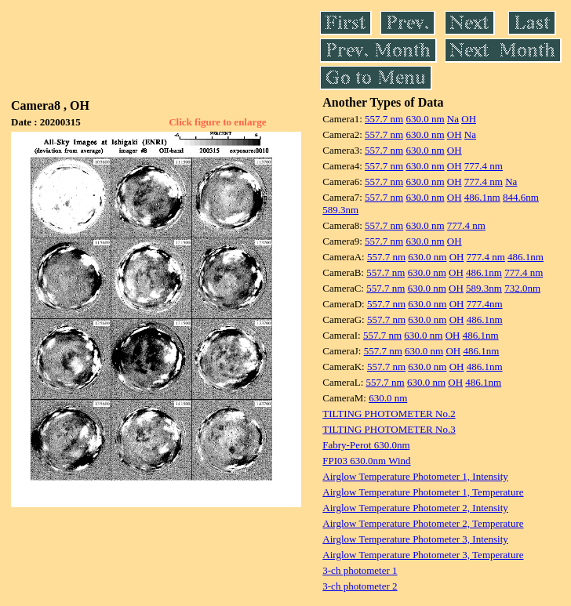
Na (453, 119)
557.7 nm (384, 119)
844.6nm (521, 197)
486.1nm (482, 197)
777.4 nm (483, 166)
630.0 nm (425, 119)
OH (468, 119)
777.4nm (485, 304)
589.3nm (340, 210)
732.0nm (522, 288)
